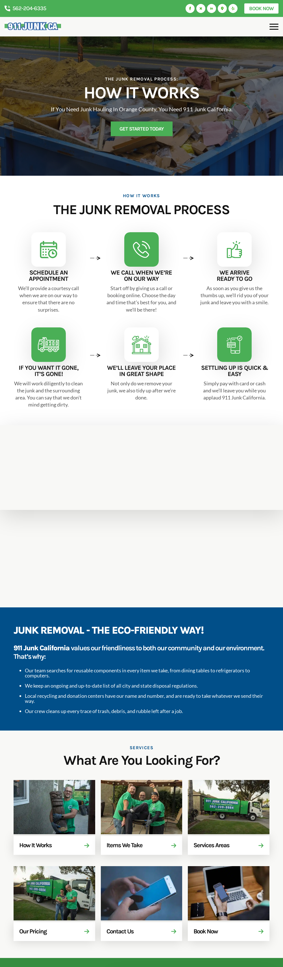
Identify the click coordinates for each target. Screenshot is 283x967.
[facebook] (190, 8)
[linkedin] (211, 8)
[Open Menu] (273, 26)
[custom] (200, 8)
